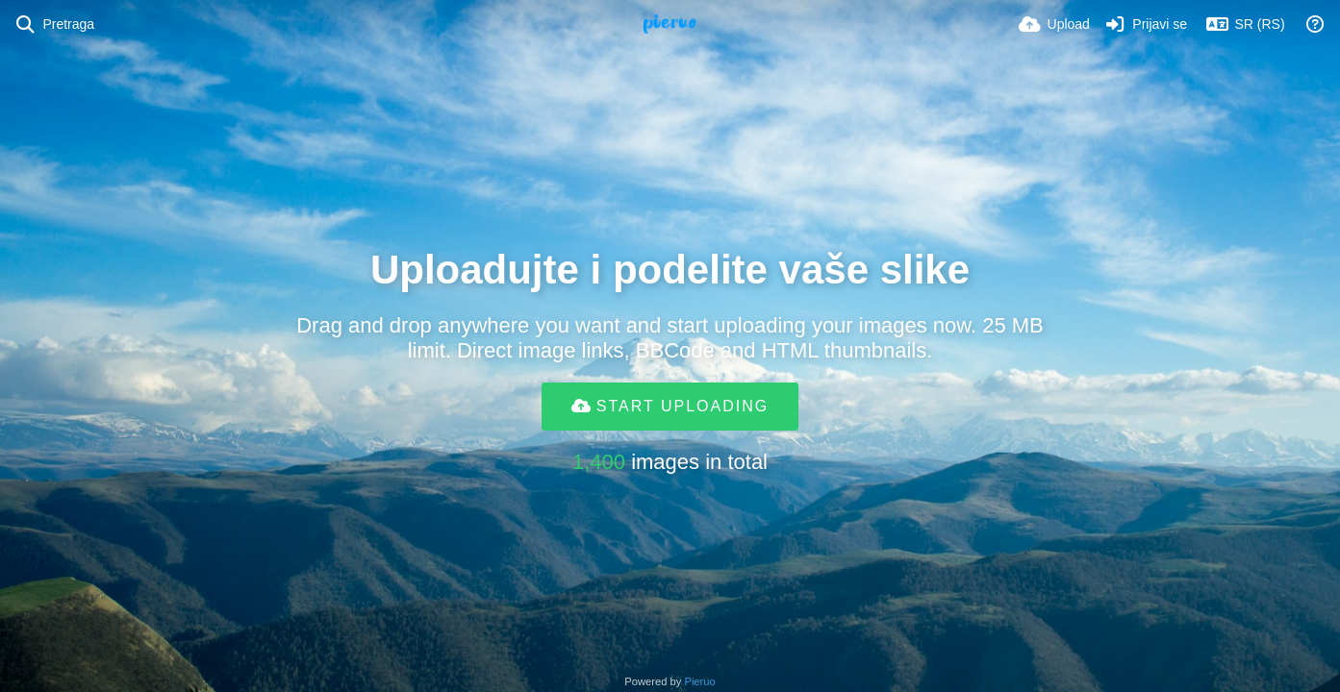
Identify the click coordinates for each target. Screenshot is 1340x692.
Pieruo (699, 681)
